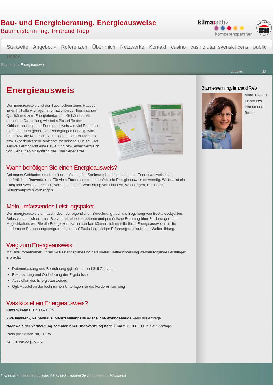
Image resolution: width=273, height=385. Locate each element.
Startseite (17, 47)
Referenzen (74, 47)
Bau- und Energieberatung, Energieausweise (78, 23)
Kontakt (157, 47)
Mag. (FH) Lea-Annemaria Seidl (65, 375)
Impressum (10, 375)
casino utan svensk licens (219, 47)
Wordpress (118, 375)
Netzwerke (132, 47)
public (259, 47)
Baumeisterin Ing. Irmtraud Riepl (46, 31)
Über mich (103, 47)
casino (178, 47)
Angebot (44, 47)
